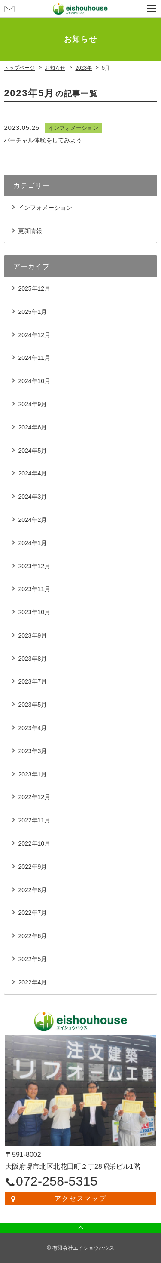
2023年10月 (34, 612)
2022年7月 (32, 912)
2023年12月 (34, 566)
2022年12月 (34, 797)
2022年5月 (32, 959)
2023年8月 (32, 658)
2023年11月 (34, 589)
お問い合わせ (9, 8)
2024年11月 (34, 357)
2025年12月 (34, 288)
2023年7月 (32, 681)
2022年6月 (32, 935)
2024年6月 (32, 427)
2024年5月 (32, 450)
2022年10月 (34, 843)
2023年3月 (32, 751)
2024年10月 (34, 380)
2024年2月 (32, 519)
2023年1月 (32, 774)
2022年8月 (32, 889)
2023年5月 (32, 704)
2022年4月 (32, 982)
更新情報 (30, 230)
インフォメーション (45, 207)
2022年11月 (34, 820)
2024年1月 (32, 543)
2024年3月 (32, 496)
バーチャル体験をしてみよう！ (46, 140)
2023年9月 (32, 635)
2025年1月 (32, 311)
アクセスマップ (80, 1198)
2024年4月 (32, 473)
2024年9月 (32, 404)
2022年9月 (32, 866)
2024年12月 (34, 334)
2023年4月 (32, 727)
